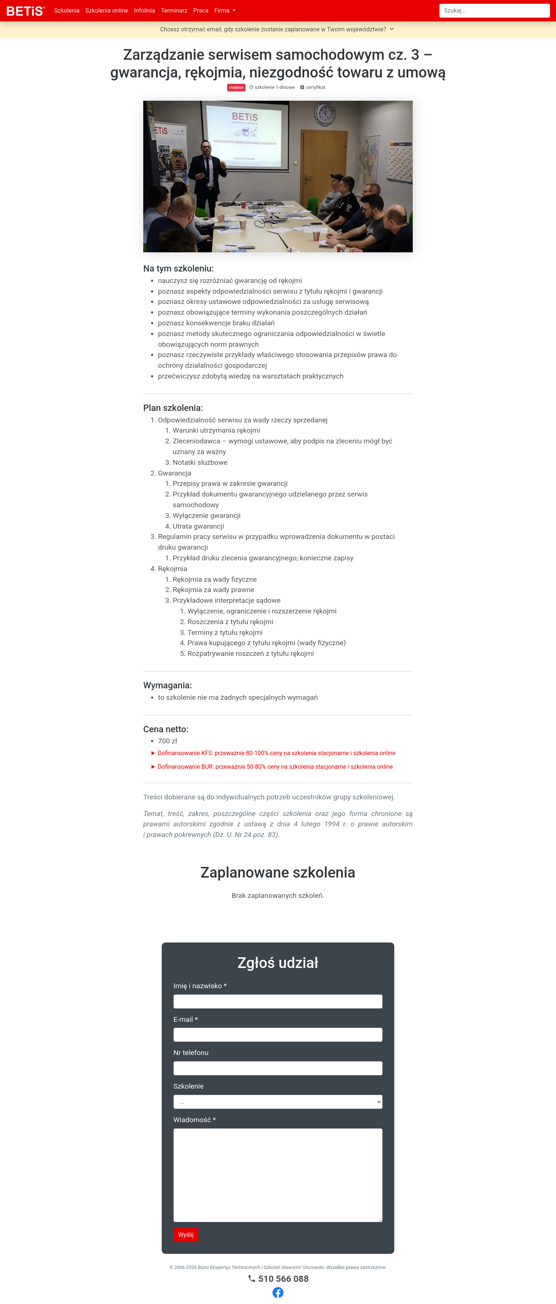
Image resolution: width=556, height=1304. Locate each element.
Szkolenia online (106, 10)
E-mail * (186, 1019)
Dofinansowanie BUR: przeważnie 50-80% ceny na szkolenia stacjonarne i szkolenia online (275, 766)
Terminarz (174, 10)
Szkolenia (66, 10)
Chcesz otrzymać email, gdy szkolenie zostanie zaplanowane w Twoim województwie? (278, 29)
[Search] (494, 11)
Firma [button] (222, 10)
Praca (201, 10)
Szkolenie (189, 1086)
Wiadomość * (195, 1120)
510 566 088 (278, 1278)
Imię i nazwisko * (200, 986)
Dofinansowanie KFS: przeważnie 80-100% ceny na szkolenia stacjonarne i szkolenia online (276, 753)
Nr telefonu (191, 1052)
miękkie (236, 87)
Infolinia (144, 10)
